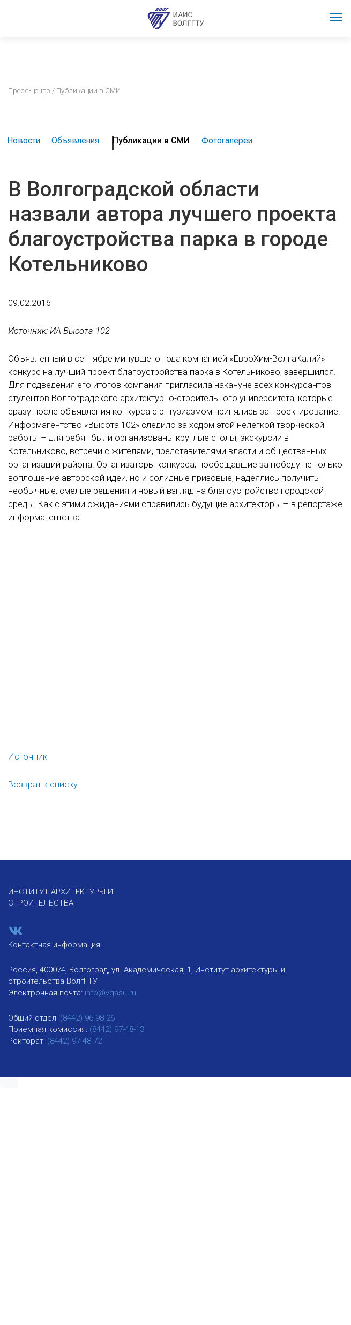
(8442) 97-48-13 (116, 1029)
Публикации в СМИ (151, 140)
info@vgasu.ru (110, 993)
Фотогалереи (226, 140)
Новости (23, 140)
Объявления (75, 140)
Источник (27, 757)
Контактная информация (54, 944)
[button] (9, 1083)
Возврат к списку (43, 784)
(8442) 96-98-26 (87, 1018)
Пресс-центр (29, 90)
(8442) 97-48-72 (74, 1041)
